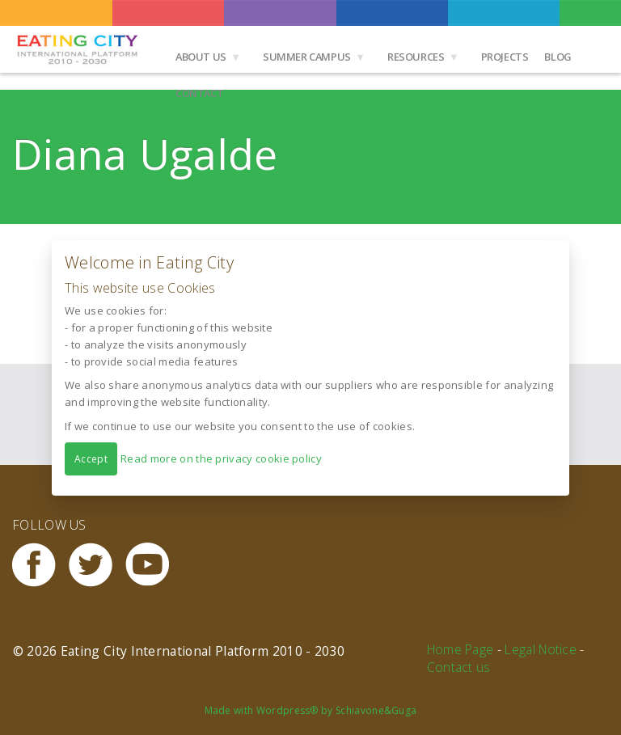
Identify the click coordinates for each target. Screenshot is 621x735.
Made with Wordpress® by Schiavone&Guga (311, 710)
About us (200, 56)
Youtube (153, 565)
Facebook (40, 565)
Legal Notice (541, 649)
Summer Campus (307, 56)
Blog (557, 56)
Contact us (459, 667)
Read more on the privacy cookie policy (221, 457)
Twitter (97, 565)
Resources (416, 56)
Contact (199, 93)
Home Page (460, 649)
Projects (505, 56)
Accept (91, 458)
